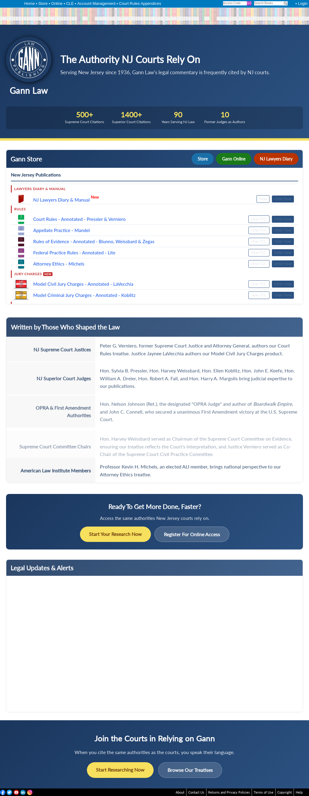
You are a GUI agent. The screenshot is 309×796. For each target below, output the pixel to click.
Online (57, 3)
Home (29, 3)
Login (302, 3)
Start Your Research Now (115, 534)
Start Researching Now (120, 769)
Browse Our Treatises (190, 770)
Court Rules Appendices (140, 3)
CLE (70, 3)
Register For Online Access (192, 534)
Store (43, 3)
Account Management (96, 3)
